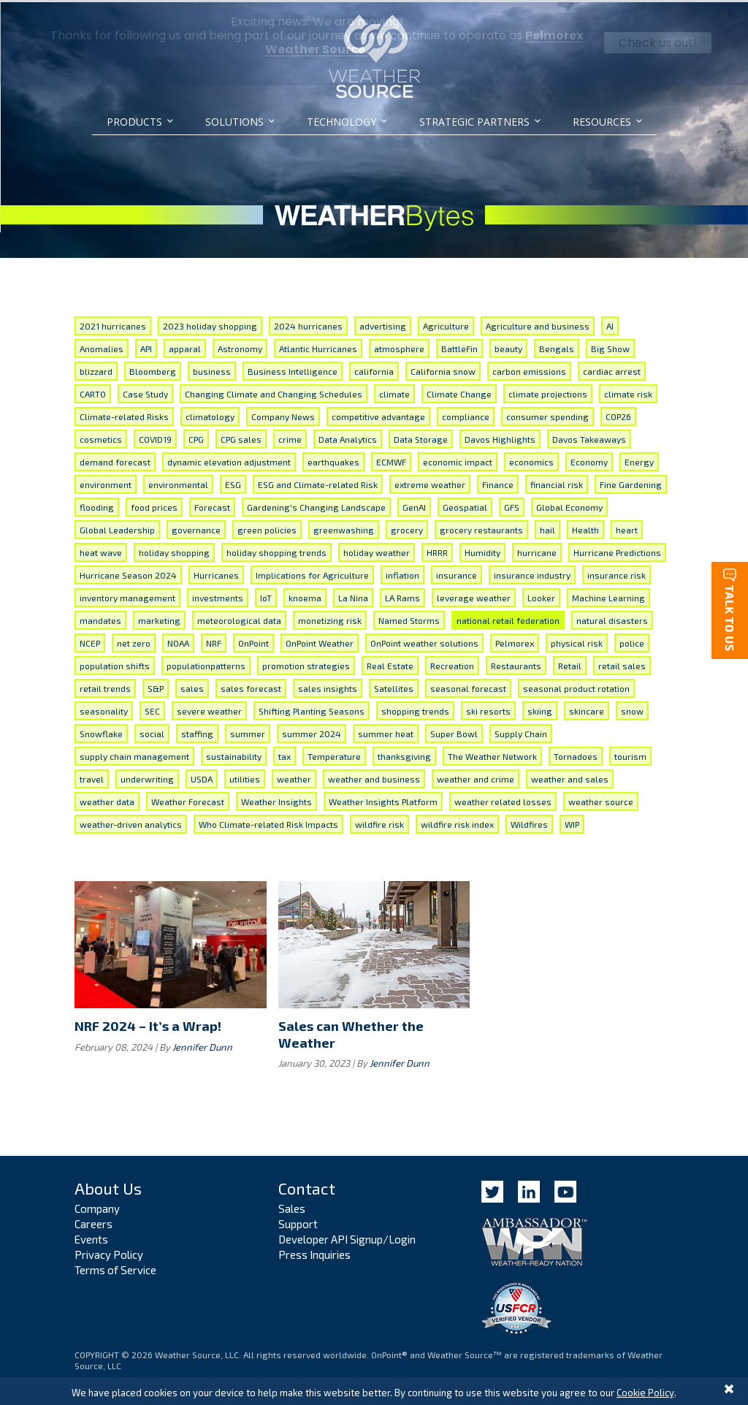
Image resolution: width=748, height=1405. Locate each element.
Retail (569, 663)
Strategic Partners (474, 122)
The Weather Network (492, 754)
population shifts (115, 663)
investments (217, 595)
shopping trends (415, 709)
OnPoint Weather (320, 641)
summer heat (385, 731)
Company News (283, 414)
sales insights (327, 686)
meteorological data (239, 618)
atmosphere (399, 346)
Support (298, 1221)
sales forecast (251, 686)
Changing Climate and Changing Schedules (273, 392)
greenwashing (343, 527)
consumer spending (547, 414)
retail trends (105, 686)
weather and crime (475, 777)
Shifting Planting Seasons (312, 709)
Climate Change (459, 392)
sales (192, 686)
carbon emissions (529, 369)
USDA (202, 777)
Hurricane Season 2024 (128, 573)
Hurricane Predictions (617, 550)
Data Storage (421, 437)
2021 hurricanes (113, 324)
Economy (589, 459)
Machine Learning (608, 595)
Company (97, 1206)
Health (585, 527)
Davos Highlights (500, 437)
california (374, 369)
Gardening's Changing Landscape (316, 505)
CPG (196, 437)
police (631, 641)
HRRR (437, 550)
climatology (210, 414)
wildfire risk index (457, 822)
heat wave (101, 550)
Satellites (393, 686)
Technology (341, 122)
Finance (498, 482)
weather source (600, 799)
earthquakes (333, 459)
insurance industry (532, 573)
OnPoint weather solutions (424, 641)
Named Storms (409, 618)
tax (284, 754)
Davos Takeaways (589, 437)
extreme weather (429, 482)
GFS (511, 505)
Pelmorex (514, 641)
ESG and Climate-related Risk (318, 482)
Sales (291, 1206)
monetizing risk (330, 618)
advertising (382, 324)
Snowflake (101, 731)
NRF (213, 641)
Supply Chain (521, 731)
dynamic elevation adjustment (229, 459)
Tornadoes (576, 754)
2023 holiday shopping (210, 324)
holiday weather (376, 550)
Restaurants (516, 663)
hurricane (537, 550)
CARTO (93, 392)
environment (105, 482)
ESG (233, 482)
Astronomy (240, 346)
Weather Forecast (187, 799)
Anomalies (101, 346)
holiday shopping (174, 550)
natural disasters (612, 618)
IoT (266, 595)
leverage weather (474, 595)
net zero (133, 641)
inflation (402, 573)
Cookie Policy (645, 1392)
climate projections (547, 392)
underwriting (147, 777)
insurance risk (616, 573)
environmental (178, 482)
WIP (572, 822)
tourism (630, 754)
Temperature (334, 754)
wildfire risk (379, 822)
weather (294, 777)
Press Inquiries (314, 1252)
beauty (508, 346)
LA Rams (402, 595)
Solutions (234, 122)
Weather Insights (276, 799)
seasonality (104, 709)
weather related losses (503, 799)
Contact (306, 1186)
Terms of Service (115, 1267)
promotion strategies (306, 663)
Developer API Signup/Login (347, 1237)
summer (247, 731)
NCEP (90, 641)
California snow (443, 369)
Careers (93, 1221)
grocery (407, 527)
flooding (97, 505)
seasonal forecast (468, 686)
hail (547, 527)
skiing (539, 709)
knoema (305, 595)
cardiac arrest (612, 369)
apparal (185, 346)
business (212, 369)
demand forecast (115, 459)
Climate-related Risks (124, 414)
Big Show (610, 346)
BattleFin (459, 346)
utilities (244, 777)
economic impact (457, 459)
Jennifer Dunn (202, 1045)
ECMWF (391, 459)
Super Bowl (454, 731)
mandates (100, 618)
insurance (456, 573)
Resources (602, 122)
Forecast (212, 505)
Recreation (452, 663)
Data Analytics (347, 437)
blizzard (96, 369)
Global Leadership (117, 527)
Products (134, 122)
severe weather (209, 709)
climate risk (628, 392)
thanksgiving (404, 754)
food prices (154, 505)
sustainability (234, 754)
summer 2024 (311, 731)
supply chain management (134, 754)
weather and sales (569, 777)
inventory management (127, 595)
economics (531, 459)
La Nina (353, 595)
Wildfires (529, 822)
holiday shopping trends (276, 550)
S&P (156, 686)
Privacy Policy (109, 1252)
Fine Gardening (631, 482)
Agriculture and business (537, 324)
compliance (465, 414)
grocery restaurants (481, 527)
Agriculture (446, 324)
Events (91, 1237)
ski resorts (488, 709)
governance (196, 527)
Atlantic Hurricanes (318, 346)
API (146, 346)
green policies (267, 527)
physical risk (577, 641)
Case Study (145, 392)
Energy (639, 459)
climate (394, 392)
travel (92, 777)
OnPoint (253, 641)
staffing (197, 731)
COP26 (618, 414)
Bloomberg (152, 369)
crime (290, 437)
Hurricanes (216, 573)
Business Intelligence (292, 369)
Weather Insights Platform (383, 799)
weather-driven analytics (131, 822)
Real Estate (390, 663)
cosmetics (101, 437)
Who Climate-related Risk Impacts (268, 822)
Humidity (482, 550)
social (152, 731)
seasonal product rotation (576, 686)
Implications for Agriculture (312, 573)
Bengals (556, 346)
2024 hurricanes (308, 324)
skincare (586, 709)
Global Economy (569, 505)
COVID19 (155, 437)
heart (627, 527)
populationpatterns (206, 663)
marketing (159, 618)
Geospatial (465, 505)
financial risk (556, 482)
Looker (541, 595)
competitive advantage (378, 414)
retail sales (622, 663)
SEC (152, 709)
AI (610, 324)
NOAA (178, 641)
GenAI (414, 505)
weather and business (374, 777)
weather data (107, 799)
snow (632, 709)
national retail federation (508, 618)
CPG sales (241, 437)
